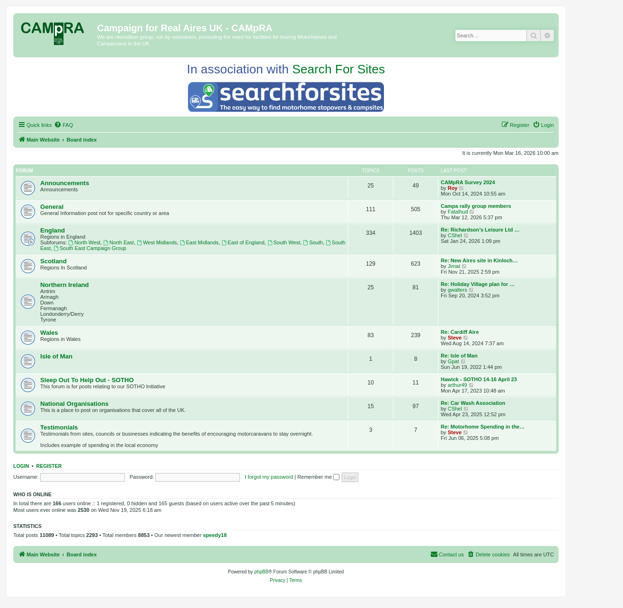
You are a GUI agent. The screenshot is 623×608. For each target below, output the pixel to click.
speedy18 (215, 535)
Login (21, 466)
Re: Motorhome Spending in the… (483, 426)
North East (118, 242)
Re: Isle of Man (459, 355)
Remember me (318, 477)
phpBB (261, 571)
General (51, 206)
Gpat (453, 361)
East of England (243, 242)
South (313, 242)
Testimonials (59, 427)
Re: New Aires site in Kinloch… (479, 260)
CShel (455, 235)
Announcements (64, 183)
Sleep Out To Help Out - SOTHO (87, 380)
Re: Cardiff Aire (460, 332)
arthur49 (457, 385)
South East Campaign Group (89, 248)
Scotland (53, 261)
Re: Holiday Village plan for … (478, 284)
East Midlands (199, 242)
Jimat (454, 266)
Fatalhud (458, 212)
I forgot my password (269, 477)
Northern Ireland (64, 284)
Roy (453, 188)
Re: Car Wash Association (473, 403)
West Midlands (157, 242)
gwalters (457, 290)
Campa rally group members (476, 206)
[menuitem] (63, 125)
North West (84, 242)
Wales (49, 332)
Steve (455, 337)
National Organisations (74, 403)
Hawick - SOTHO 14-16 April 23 (479, 379)
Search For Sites (338, 69)
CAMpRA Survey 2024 (468, 182)
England (52, 230)
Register (49, 466)
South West (284, 242)
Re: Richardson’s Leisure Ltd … (480, 229)
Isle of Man (56, 356)
